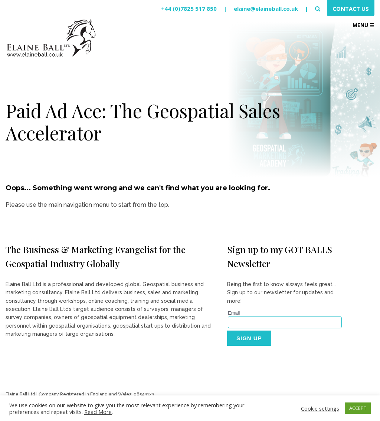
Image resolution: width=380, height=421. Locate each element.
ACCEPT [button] (357, 408)
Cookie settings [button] (320, 408)
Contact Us (350, 8)
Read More (98, 411)
